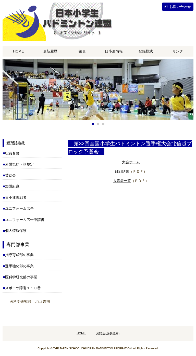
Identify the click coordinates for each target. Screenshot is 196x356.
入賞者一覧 (122, 181)
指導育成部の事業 (19, 255)
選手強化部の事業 (19, 266)
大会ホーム (131, 162)
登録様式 (146, 51)
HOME (18, 51)
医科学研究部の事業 (21, 277)
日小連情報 (114, 51)
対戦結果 (122, 171)
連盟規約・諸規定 (19, 164)
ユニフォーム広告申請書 (24, 220)
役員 (82, 51)
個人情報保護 (16, 231)
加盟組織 (12, 186)
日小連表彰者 (16, 197)
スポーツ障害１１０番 (23, 288)
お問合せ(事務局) (107, 333)
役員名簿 (12, 153)
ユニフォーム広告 (19, 208)
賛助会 (10, 175)
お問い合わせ (180, 7)
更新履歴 (50, 51)
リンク (177, 51)
